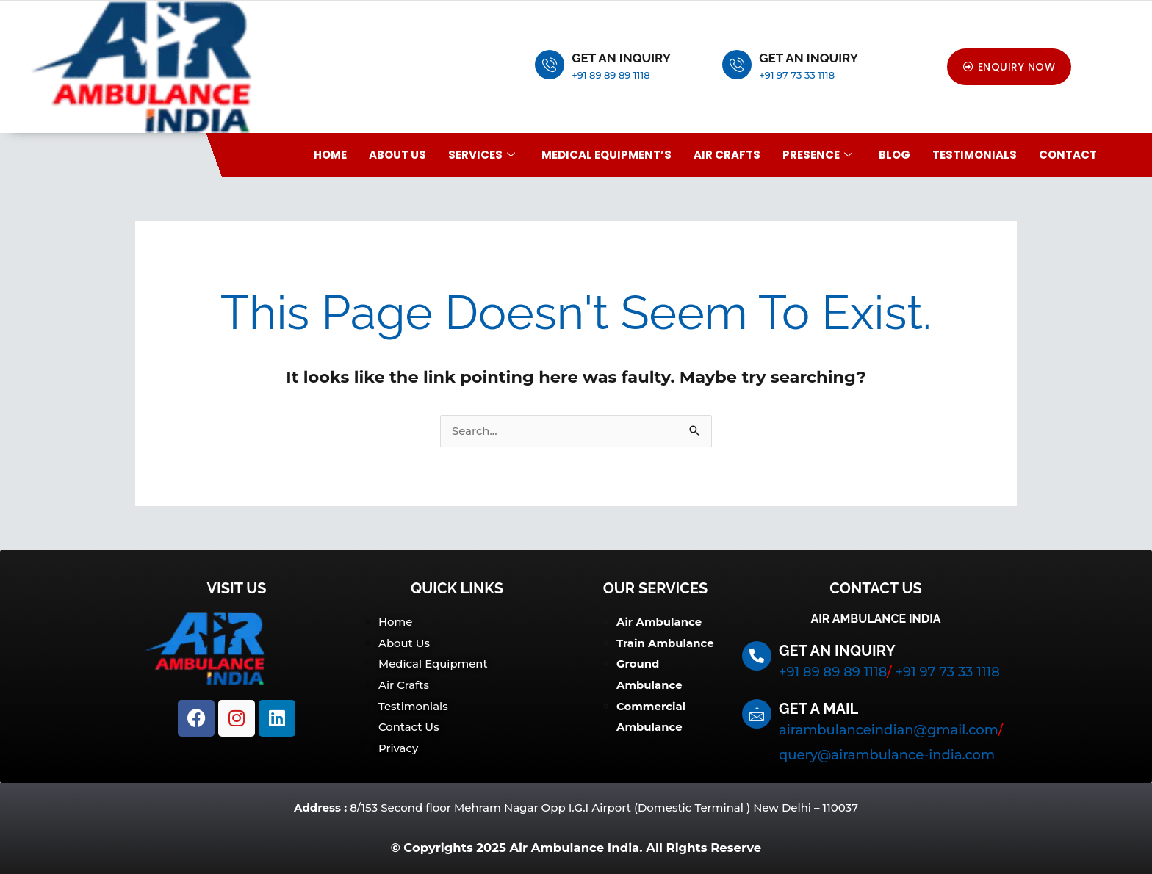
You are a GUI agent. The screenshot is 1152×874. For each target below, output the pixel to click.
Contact (1068, 154)
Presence (817, 154)
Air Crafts (727, 154)
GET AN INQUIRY (621, 58)
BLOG (894, 154)
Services (481, 154)
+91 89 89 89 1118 (610, 75)
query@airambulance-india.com (887, 756)
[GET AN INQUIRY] (549, 64)
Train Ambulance (665, 643)
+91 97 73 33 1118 (797, 75)
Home (330, 154)
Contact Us (408, 725)
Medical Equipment (433, 664)
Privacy (398, 745)
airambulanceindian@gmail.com (888, 731)
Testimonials (974, 154)
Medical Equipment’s (606, 154)
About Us (397, 154)
